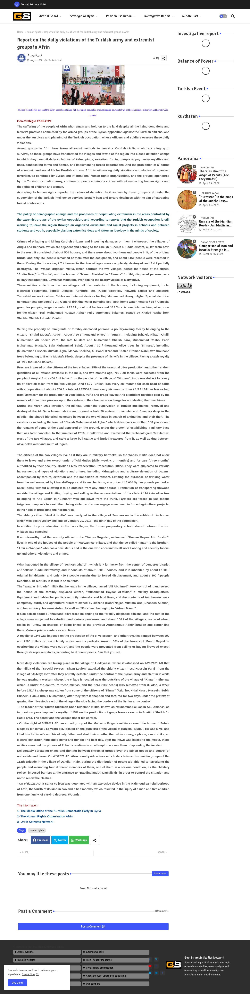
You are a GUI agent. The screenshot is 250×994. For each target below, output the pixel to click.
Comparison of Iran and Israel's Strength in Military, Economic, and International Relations (216, 248)
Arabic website (25, 952)
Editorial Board (48, 16)
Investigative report (157, 16)
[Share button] (94, 840)
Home (20, 32)
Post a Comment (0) (93, 926)
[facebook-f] (149, 959)
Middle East (190, 16)
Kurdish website (26, 960)
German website (95, 952)
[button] (223, 16)
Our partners (93, 983)
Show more (160, 873)
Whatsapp (81, 840)
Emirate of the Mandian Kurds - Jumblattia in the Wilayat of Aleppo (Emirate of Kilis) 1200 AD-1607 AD (215, 224)
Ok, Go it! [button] (17, 982)
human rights (34, 32)
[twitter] (156, 959)
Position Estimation (119, 16)
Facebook (42, 840)
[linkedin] (156, 973)
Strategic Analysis (82, 16)
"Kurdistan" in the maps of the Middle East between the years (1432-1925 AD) (216, 199)
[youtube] (149, 966)
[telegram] (149, 973)
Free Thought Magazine (99, 960)
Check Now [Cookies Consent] (28, 974)
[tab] (50, 16)
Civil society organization (99, 967)
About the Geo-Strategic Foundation (106, 975)
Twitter (62, 840)
